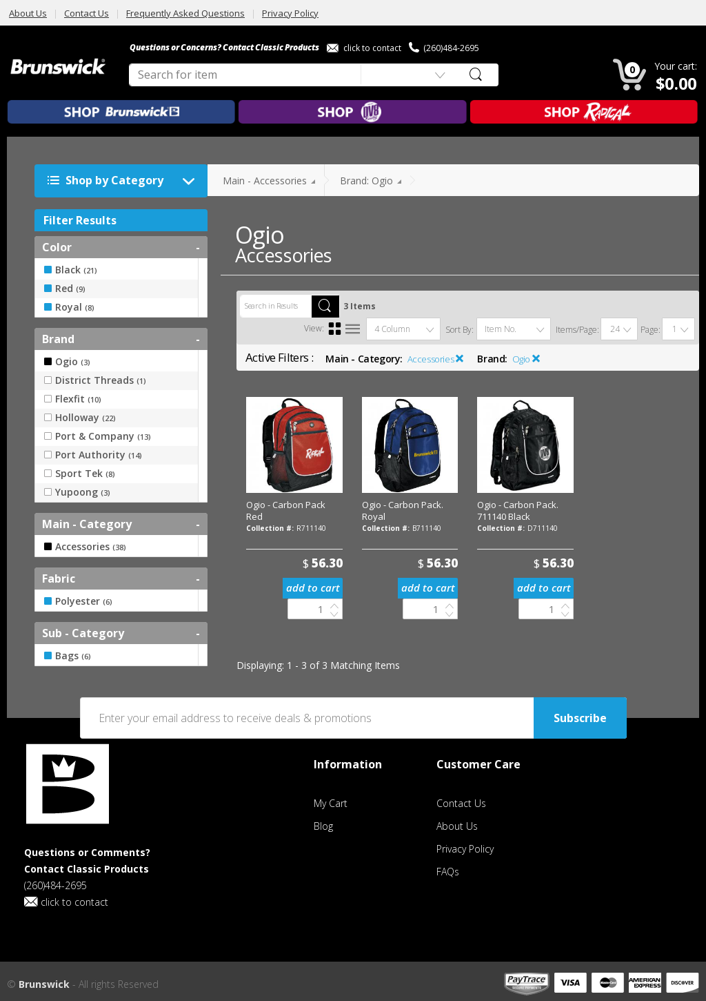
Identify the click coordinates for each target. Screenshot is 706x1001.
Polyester (78, 601)
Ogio (521, 359)
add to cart (313, 587)
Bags (67, 656)
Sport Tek (79, 473)
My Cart (330, 803)
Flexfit (72, 399)
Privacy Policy (290, 13)
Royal (69, 307)
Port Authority (93, 455)
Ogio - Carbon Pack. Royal (402, 510)
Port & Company (97, 436)
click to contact (364, 48)
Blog (323, 826)
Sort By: (459, 330)
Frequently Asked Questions (185, 13)
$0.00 (677, 83)
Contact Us (86, 13)
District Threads (95, 380)
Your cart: (675, 65)
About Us (28, 13)
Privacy (465, 848)
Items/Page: (577, 330)
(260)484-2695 (444, 48)
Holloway (80, 417)
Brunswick (44, 984)
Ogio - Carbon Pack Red (285, 510)
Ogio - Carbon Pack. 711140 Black (517, 510)
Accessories (430, 359)
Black (70, 270)
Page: (650, 330)
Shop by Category (124, 181)
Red (64, 288)
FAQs (447, 871)
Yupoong (77, 492)
